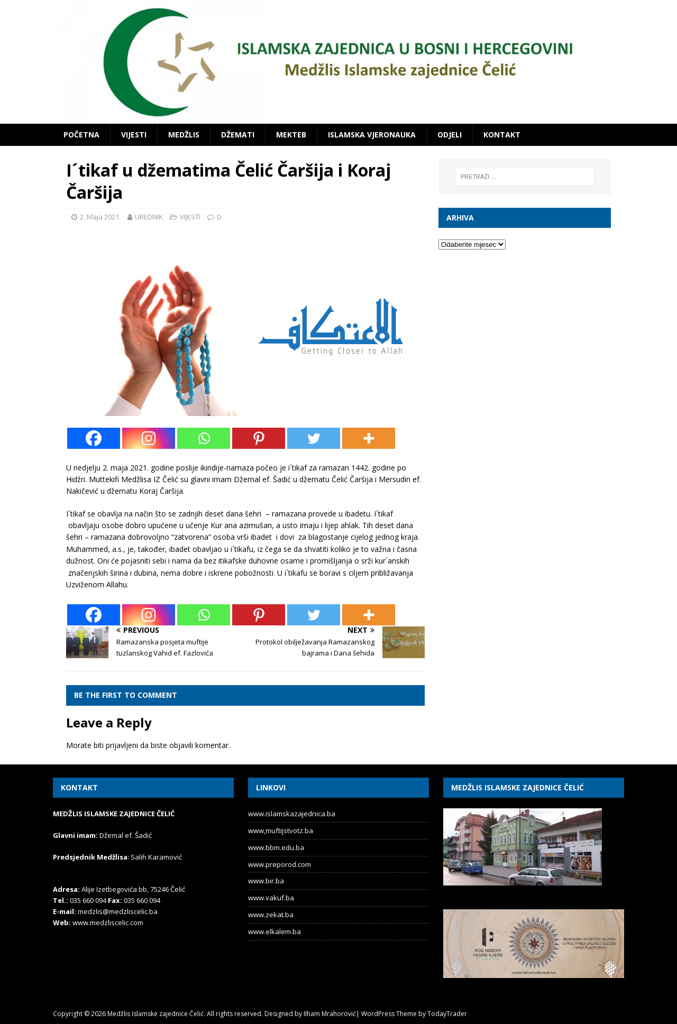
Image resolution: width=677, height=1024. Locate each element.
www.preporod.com (279, 864)
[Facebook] (93, 438)
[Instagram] (148, 438)
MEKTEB (291, 135)
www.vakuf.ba (271, 897)
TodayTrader (447, 1013)
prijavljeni (122, 745)
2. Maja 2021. (100, 217)
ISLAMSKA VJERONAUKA (372, 135)
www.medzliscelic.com (107, 922)
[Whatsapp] (203, 438)
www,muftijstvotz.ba (280, 830)
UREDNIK (149, 217)
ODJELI (449, 135)
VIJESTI (134, 135)
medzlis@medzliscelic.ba (118, 911)
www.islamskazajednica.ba (291, 813)
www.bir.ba (266, 880)
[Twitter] (313, 438)
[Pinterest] (258, 438)
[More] (368, 438)
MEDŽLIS (183, 135)
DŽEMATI (237, 135)
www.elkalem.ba (274, 931)
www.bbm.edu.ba (276, 847)
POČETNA (81, 135)
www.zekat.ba (271, 914)
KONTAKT (501, 135)
